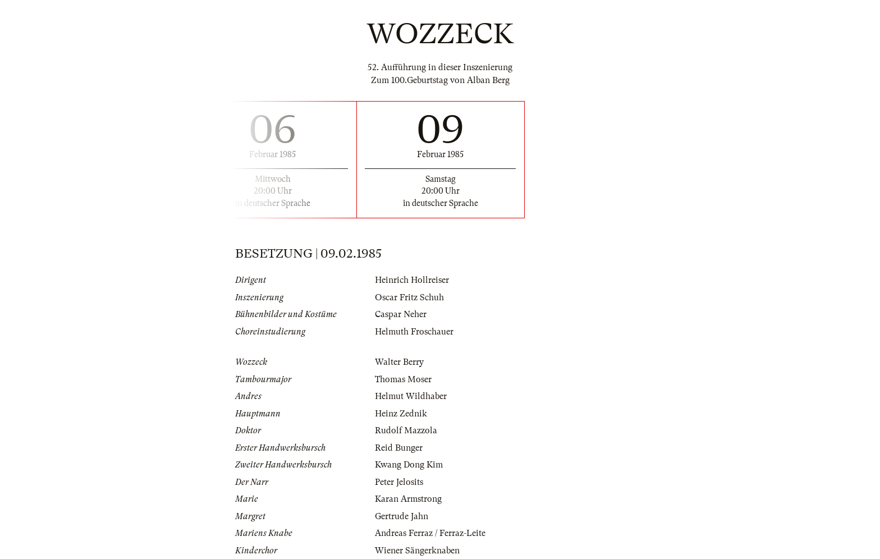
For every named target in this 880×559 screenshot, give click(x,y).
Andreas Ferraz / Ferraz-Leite (430, 533)
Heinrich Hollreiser (412, 280)
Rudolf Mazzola (406, 430)
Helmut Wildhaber (411, 396)
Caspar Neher (401, 314)
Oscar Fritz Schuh (409, 297)
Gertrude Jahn (401, 516)
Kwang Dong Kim (409, 465)
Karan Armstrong (408, 499)
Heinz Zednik (401, 414)
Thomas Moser (403, 379)
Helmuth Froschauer (414, 332)
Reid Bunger (399, 448)
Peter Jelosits (399, 482)
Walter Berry (399, 362)
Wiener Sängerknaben (417, 551)
